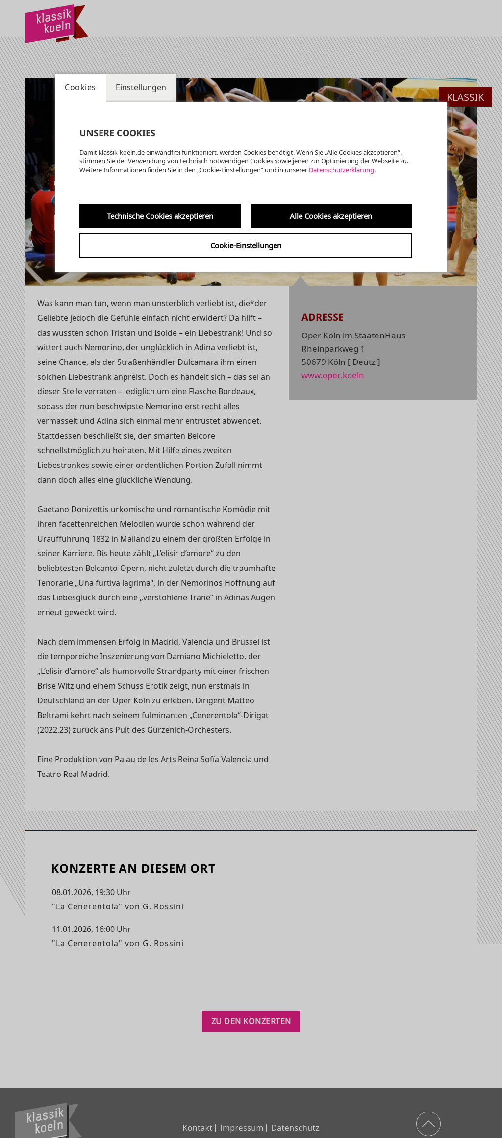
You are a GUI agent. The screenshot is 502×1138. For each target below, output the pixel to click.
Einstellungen (141, 87)
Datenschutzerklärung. (342, 169)
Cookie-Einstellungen (245, 245)
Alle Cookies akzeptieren (331, 216)
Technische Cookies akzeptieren (160, 216)
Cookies (80, 87)
